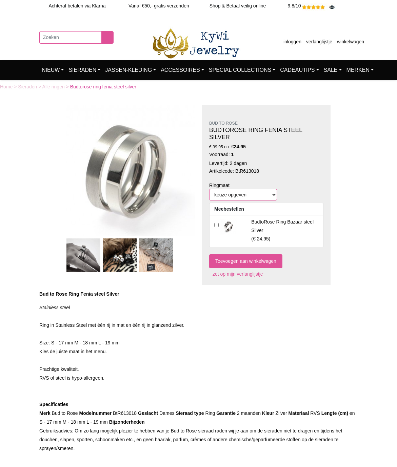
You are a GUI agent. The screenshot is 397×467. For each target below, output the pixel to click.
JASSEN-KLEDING (128, 70)
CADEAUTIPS (297, 70)
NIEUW (51, 70)
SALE (331, 70)
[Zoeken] (70, 37)
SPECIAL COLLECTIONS (240, 70)
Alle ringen (54, 86)
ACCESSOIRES (180, 70)
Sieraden (28, 86)
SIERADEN (82, 70)
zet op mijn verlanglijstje (236, 274)
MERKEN (358, 70)
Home (7, 86)
